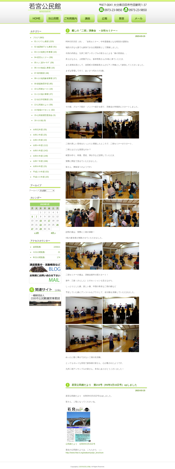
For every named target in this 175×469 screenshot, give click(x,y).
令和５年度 (38, 151)
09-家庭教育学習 (41, 84)
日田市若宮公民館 (85, 467)
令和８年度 (38, 166)
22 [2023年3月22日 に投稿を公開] (41, 225)
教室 (121, 18)
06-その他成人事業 (42, 68)
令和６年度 (38, 156)
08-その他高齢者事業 (43, 78)
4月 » (53, 233)
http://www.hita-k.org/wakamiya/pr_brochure (84, 453)
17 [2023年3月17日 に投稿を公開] (49, 221)
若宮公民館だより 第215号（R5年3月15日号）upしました (104, 385)
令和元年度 (38, 130)
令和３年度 (38, 140)
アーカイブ (34, 190)
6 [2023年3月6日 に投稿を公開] (32, 217)
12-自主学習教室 (41, 99)
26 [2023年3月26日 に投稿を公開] (57, 225)
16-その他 (38, 120)
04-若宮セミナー (41, 57)
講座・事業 (87, 18)
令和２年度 (38, 135)
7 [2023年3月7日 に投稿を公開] (36, 217)
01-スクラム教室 (41, 41)
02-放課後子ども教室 (43, 47)
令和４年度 (38, 145)
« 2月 (36, 233)
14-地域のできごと (42, 110)
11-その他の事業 (41, 94)
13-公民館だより (41, 105)
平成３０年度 (39, 177)
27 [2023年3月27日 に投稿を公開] (32, 229)
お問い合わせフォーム (138, 18)
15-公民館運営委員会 (43, 115)
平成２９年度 (39, 172)
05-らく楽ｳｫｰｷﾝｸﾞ (42, 63)
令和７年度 (38, 161)
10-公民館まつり (41, 89)
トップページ (36, 18)
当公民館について (53, 18)
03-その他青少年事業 (43, 52)
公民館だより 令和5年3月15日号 (80, 444)
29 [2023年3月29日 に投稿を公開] (41, 229)
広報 (104, 18)
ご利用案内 (70, 18)
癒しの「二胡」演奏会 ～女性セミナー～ (95, 30)
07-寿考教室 (39, 73)
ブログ (36, 38)
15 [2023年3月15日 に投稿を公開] (41, 221)
